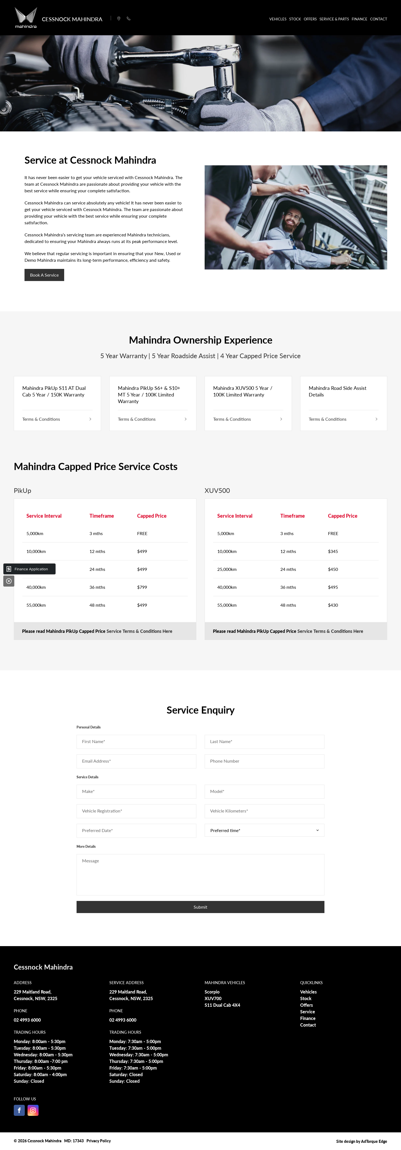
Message (90, 860)
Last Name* (221, 741)
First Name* (93, 741)
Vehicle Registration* (102, 811)
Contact (378, 18)
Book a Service (44, 275)
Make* (88, 791)
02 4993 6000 (27, 1020)
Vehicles (277, 18)
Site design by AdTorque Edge (361, 1141)
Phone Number (224, 761)
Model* (217, 791)
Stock (295, 18)
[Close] (8, 581)
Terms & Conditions (57, 419)
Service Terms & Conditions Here (139, 631)
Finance (359, 18)
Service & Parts (334, 18)
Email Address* (96, 761)
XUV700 (213, 998)
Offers (310, 18)
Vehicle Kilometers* (229, 811)
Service (307, 1011)
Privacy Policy (98, 1140)
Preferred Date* (97, 830)
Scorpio (212, 992)
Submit (200, 907)
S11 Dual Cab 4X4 (222, 1005)
